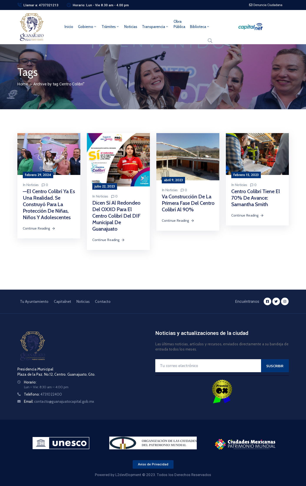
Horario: (30, 382)
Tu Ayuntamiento (34, 301)
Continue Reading (39, 228)
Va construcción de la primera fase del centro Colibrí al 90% (188, 203)
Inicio (69, 26)
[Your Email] (208, 365)
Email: (59, 401)
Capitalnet (62, 301)
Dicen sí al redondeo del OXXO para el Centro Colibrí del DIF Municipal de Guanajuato (116, 216)
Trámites (110, 26)
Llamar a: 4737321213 (40, 5)
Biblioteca (200, 26)
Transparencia (155, 26)
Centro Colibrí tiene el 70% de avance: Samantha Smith (255, 197)
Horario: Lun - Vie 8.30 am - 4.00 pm (101, 5)
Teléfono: (43, 394)
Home (22, 84)
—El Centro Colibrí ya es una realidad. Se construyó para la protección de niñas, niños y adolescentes (49, 204)
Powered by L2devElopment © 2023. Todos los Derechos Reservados (153, 475)
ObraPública (179, 24)
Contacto (103, 301)
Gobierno (87, 26)
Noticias (130, 26)
